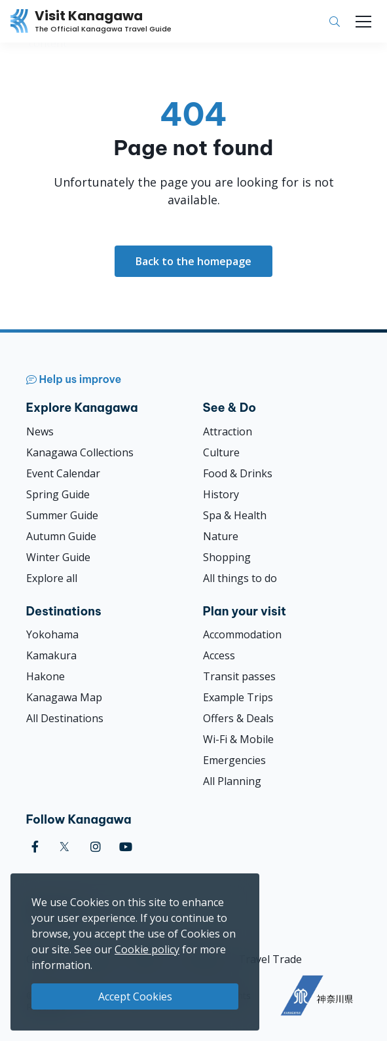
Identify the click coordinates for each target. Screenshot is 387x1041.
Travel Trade (270, 959)
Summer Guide (62, 515)
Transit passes (239, 676)
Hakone (45, 676)
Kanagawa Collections (80, 452)
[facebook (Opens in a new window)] (35, 847)
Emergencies (234, 760)
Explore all (51, 578)
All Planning (232, 781)
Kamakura (51, 655)
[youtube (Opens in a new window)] (126, 847)
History (221, 494)
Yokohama (52, 634)
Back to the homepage (193, 261)
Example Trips (238, 697)
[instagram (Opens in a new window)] (95, 847)
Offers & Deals (238, 718)
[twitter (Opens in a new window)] (64, 847)
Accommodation (242, 634)
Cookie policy (147, 949)
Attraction (227, 431)
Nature (220, 536)
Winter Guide (58, 557)
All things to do (240, 578)
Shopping (227, 557)
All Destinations (64, 718)
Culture (221, 452)
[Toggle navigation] (363, 22)
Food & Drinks (237, 473)
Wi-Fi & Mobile (238, 739)
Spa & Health (235, 515)
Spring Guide (58, 494)
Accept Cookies (135, 996)
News (40, 431)
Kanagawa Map (64, 697)
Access (219, 655)
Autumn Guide (61, 536)
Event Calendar (63, 473)
